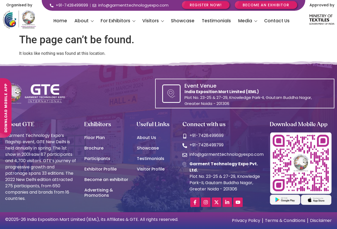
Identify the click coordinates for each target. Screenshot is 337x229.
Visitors (153, 21)
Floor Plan (94, 138)
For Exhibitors (118, 21)
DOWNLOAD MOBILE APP (6, 105)
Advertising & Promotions (98, 192)
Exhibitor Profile (100, 169)
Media (247, 21)
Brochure (94, 148)
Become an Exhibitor (266, 5)
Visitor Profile (151, 169)
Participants (97, 159)
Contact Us (277, 21)
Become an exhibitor (106, 180)
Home (60, 21)
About (83, 21)
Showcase (182, 21)
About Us (146, 138)
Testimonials (216, 21)
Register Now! (206, 5)
